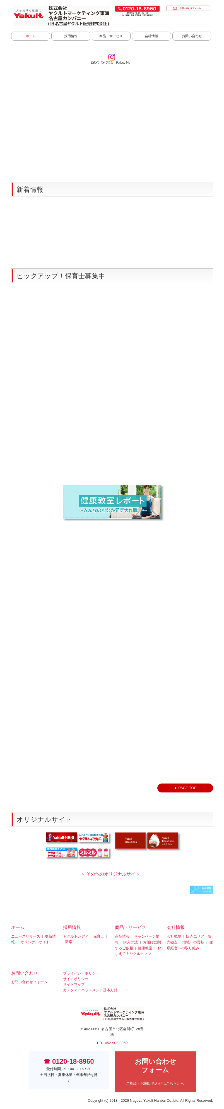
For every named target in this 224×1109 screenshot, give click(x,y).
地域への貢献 (193, 942)
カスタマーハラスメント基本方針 (90, 990)
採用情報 (71, 36)
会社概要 (174, 936)
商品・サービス (111, 36)
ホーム (31, 36)
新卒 (68, 942)
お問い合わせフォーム (29, 982)
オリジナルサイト (35, 942)
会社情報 (151, 36)
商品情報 (122, 936)
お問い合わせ (192, 36)
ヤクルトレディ (75, 936)
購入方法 (130, 942)
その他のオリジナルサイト (113, 874)
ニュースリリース (25, 936)
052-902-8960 (116, 1043)
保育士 (98, 936)
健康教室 (145, 948)
